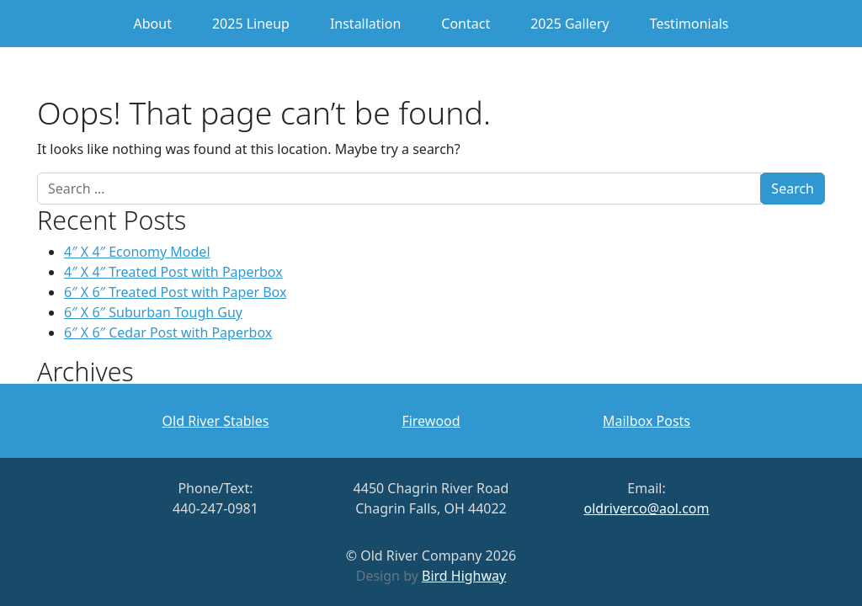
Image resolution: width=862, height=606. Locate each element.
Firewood (431, 421)
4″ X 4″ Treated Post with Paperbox (173, 272)
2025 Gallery (569, 23)
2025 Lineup (251, 23)
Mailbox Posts (646, 421)
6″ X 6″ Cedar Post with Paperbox (168, 332)
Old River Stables (215, 421)
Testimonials (689, 23)
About (153, 23)
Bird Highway (464, 575)
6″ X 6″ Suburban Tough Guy (153, 312)
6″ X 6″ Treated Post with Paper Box (175, 292)
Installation (365, 23)
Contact (465, 23)
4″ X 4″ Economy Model (137, 251)
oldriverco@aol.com (647, 508)
